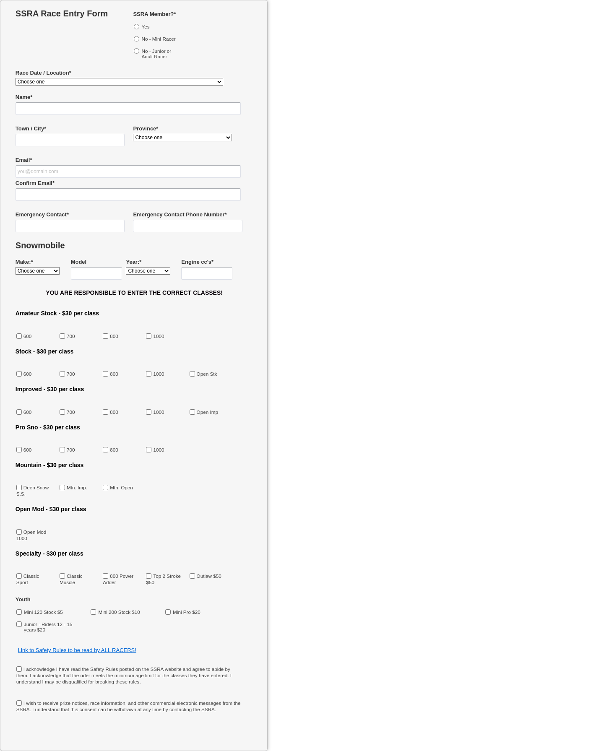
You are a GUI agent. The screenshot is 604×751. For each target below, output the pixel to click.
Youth (23, 599)
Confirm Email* (35, 183)
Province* (145, 128)
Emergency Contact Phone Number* (179, 214)
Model (79, 262)
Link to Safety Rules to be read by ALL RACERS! (77, 650)
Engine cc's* (197, 262)
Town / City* (31, 128)
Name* (24, 97)
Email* (24, 160)
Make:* (24, 262)
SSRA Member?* (154, 14)
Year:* (133, 262)
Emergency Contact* (42, 214)
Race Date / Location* (43, 73)
